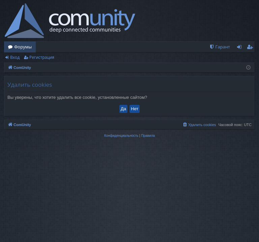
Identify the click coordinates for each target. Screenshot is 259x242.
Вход (15, 57)
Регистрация (41, 57)
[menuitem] (219, 46)
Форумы (23, 47)
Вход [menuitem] (240, 48)
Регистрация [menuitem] (251, 48)
